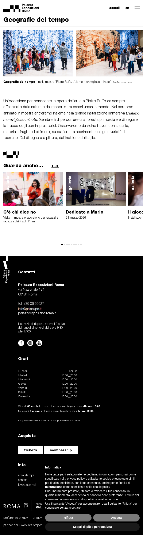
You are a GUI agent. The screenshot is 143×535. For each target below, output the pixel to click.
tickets (30, 450)
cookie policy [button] (101, 487)
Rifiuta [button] (68, 517)
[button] (136, 8)
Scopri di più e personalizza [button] (92, 526)
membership (61, 450)
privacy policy (41, 518)
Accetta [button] (116, 517)
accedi (114, 8)
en (127, 8)
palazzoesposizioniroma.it (37, 313)
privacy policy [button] (76, 478)
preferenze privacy (15, 518)
